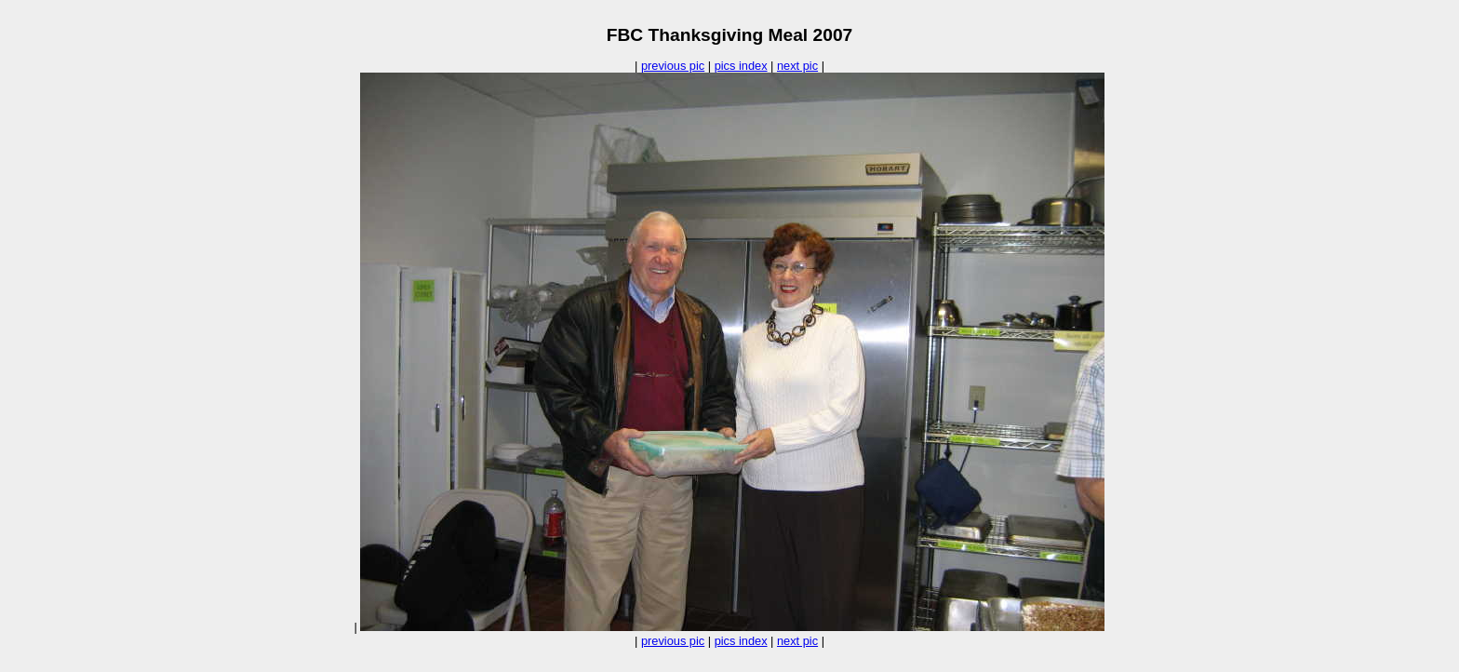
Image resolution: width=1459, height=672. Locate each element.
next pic (797, 66)
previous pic (672, 66)
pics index (741, 66)
